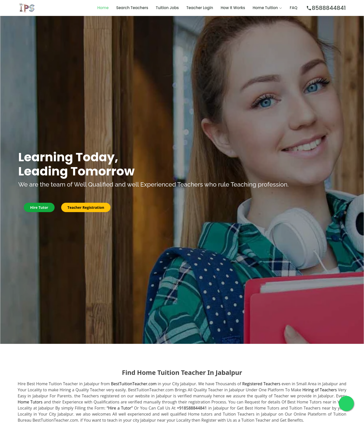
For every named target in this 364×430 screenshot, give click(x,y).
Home (103, 7)
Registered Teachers (261, 384)
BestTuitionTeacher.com (133, 384)
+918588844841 (192, 408)
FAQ (293, 7)
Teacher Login (199, 7)
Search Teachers (132, 7)
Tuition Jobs (167, 7)
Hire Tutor (39, 207)
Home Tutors (30, 402)
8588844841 (326, 8)
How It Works (233, 7)
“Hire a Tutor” (119, 408)
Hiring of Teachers (319, 390)
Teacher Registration (85, 207)
